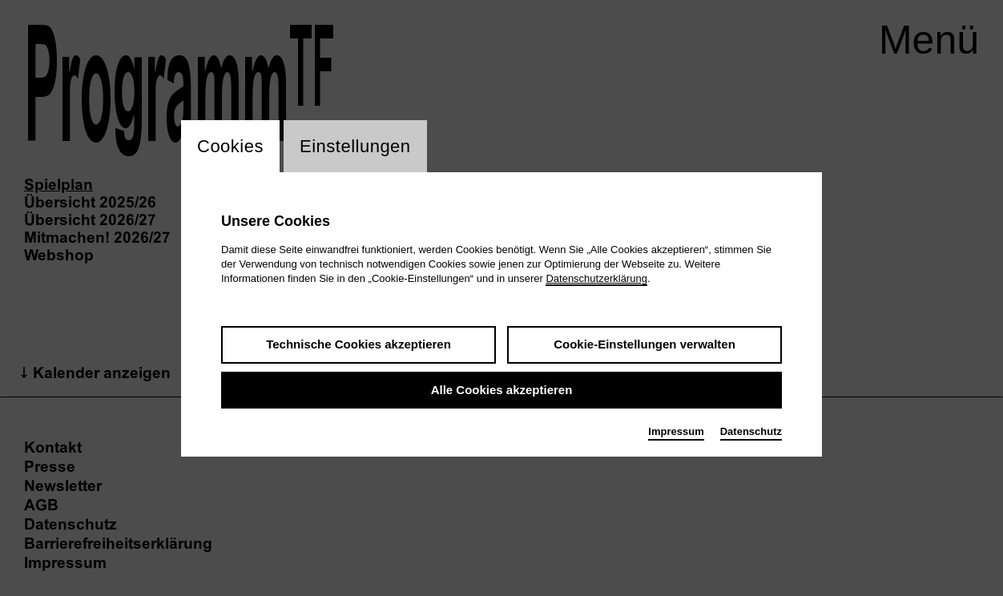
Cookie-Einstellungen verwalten (644, 344)
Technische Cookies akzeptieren (358, 344)
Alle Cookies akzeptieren (502, 390)
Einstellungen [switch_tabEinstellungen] (355, 146)
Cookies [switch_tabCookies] (230, 146)
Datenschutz (751, 431)
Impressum (675, 431)
